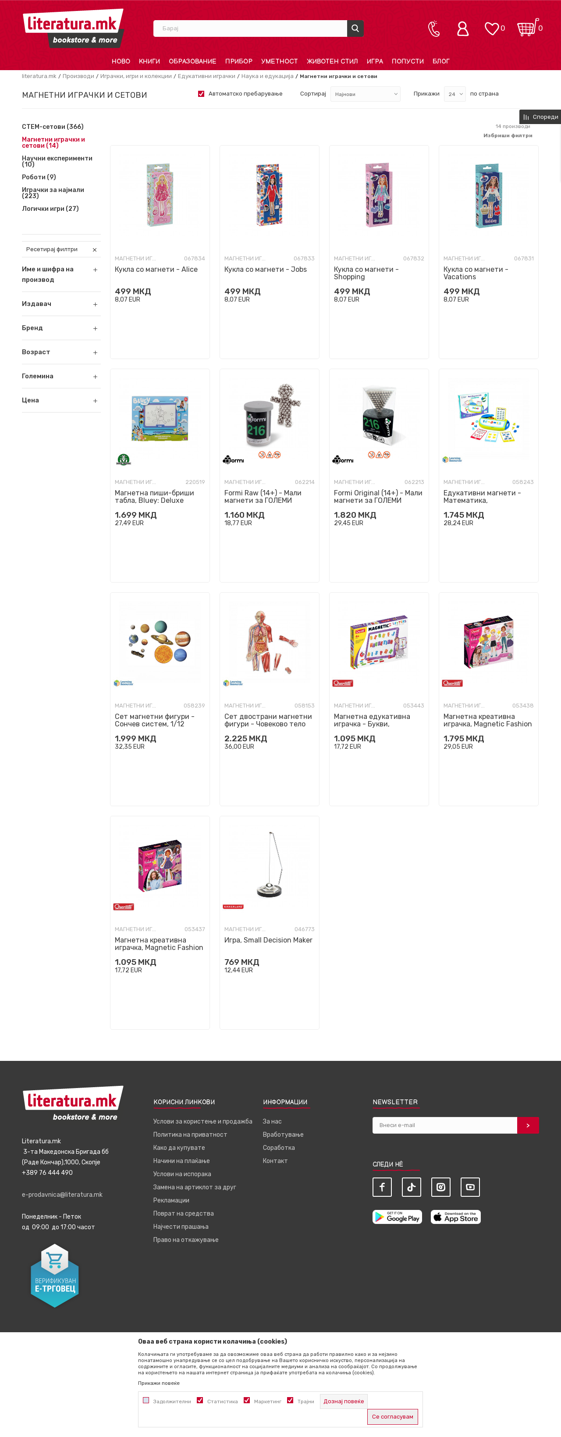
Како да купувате (179, 1148)
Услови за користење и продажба (202, 1121)
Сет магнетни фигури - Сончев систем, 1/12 (155, 720)
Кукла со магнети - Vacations (476, 273)
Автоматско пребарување (246, 93)
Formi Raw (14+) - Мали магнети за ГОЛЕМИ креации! (263, 500)
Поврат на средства (183, 1213)
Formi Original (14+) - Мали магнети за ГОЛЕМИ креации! (378, 500)
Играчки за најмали (53, 193)
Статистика (222, 1401)
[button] (61, 304)
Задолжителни (172, 1401)
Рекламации (171, 1200)
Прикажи (427, 93)
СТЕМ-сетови (53, 127)
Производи (78, 76)
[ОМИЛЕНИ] (491, 24)
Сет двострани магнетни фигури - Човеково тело (268, 720)
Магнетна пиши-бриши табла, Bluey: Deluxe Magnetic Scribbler (154, 500)
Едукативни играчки (206, 76)
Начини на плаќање (181, 1161)
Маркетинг (267, 1401)
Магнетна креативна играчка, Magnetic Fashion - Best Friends (488, 724)
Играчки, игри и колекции (136, 76)
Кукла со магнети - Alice (156, 269)
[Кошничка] (528, 24)
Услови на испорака (182, 1174)
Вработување (283, 1134)
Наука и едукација (267, 76)
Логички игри (50, 209)
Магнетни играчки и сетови (53, 143)
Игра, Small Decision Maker (268, 940)
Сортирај (313, 93)
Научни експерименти (57, 162)
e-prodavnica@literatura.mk (62, 1195)
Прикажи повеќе (159, 1383)
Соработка (279, 1148)
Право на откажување (186, 1240)
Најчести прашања (181, 1227)
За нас (272, 1121)
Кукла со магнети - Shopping (366, 273)
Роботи (39, 177)
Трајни (306, 1401)
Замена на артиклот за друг (194, 1187)
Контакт (275, 1161)
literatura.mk (39, 76)
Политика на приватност (190, 1134)
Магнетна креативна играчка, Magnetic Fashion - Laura (159, 947)
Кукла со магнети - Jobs (265, 269)
